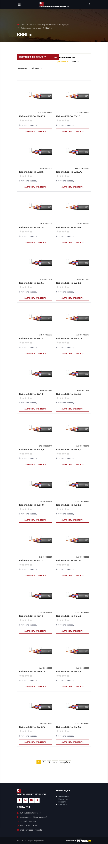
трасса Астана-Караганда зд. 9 (32, 817)
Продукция (63, 799)
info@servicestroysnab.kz (29, 830)
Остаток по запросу (28, 125)
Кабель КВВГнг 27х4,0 (68, 393)
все (55, 762)
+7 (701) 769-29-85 (27, 825)
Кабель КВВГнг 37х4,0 (68, 282)
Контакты (62, 804)
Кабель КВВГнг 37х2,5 (31, 282)
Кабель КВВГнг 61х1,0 (31, 227)
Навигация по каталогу (32, 57)
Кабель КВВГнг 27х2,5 (31, 449)
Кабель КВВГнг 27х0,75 (32, 726)
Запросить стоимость (35, 131)
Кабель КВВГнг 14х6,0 (68, 615)
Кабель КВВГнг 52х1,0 (68, 227)
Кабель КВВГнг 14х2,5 (68, 726)
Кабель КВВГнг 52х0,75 (69, 171)
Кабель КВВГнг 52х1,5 (31, 171)
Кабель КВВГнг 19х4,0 (68, 504)
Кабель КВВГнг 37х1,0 (31, 393)
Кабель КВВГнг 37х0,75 (69, 338)
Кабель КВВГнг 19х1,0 (68, 560)
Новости (62, 801)
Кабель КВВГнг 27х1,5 (31, 560)
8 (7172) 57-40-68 (26, 821)
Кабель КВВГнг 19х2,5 (68, 671)
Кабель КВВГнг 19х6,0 (68, 449)
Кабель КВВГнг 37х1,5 (31, 338)
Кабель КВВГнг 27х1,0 (31, 504)
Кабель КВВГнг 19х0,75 (32, 671)
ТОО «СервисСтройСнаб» (29, 812)
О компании (63, 796)
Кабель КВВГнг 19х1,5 (31, 615)
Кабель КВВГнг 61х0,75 (32, 116)
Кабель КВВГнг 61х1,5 (68, 116)
